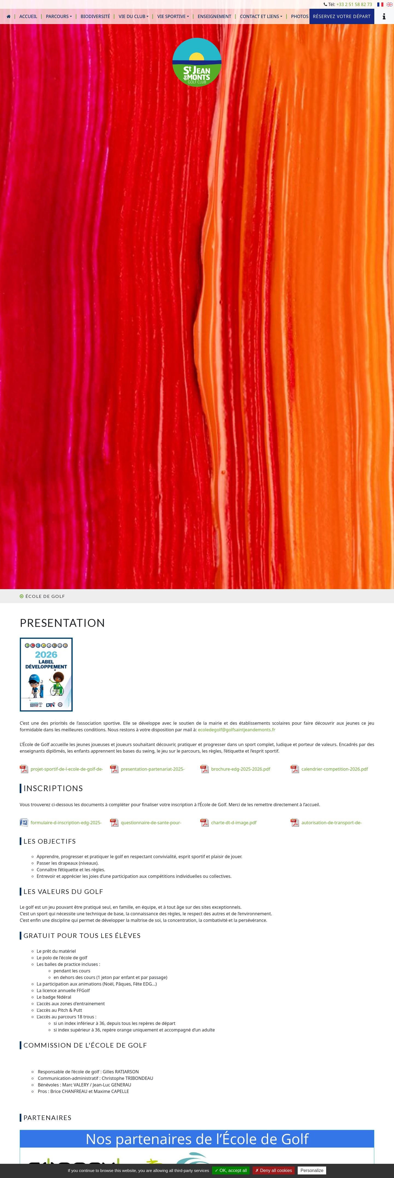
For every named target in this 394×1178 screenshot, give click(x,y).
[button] (59, 16)
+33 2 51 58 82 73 (354, 4)
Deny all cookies (273, 1170)
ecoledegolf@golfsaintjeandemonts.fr (236, 730)
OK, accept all (231, 1170)
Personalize (311, 1170)
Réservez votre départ (342, 16)
